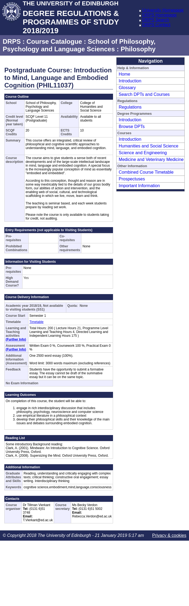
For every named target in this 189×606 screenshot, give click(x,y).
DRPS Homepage (159, 15)
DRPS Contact (156, 24)
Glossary (127, 87)
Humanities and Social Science (148, 146)
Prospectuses (132, 179)
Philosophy (138, 49)
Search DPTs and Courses (144, 94)
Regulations (130, 107)
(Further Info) (16, 339)
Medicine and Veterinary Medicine (151, 159)
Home (124, 74)
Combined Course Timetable (146, 172)
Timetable (36, 322)
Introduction (130, 81)
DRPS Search (155, 20)
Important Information (139, 185)
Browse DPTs (132, 126)
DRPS (12, 41)
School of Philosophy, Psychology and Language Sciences (79, 45)
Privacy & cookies (169, 535)
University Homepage (163, 10)
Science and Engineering (143, 152)
